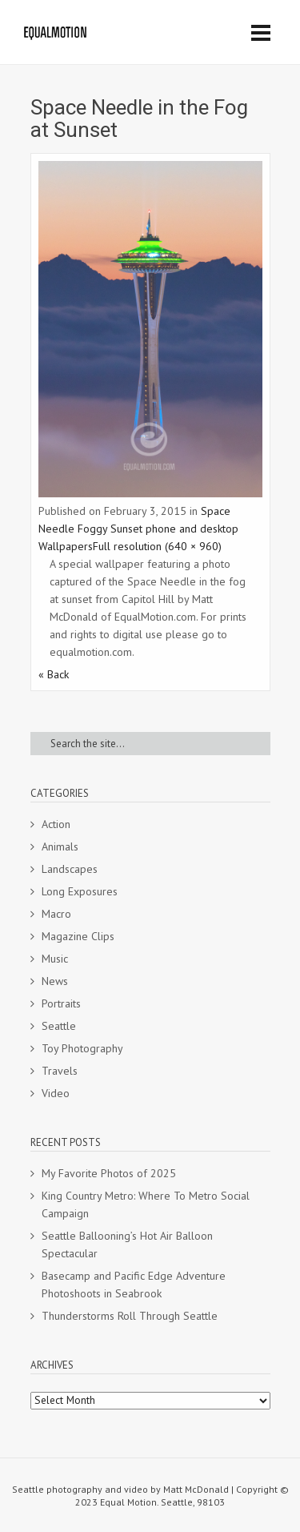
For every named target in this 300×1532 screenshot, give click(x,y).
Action (56, 824)
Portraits (61, 1003)
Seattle (59, 1026)
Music (55, 958)
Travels (60, 1071)
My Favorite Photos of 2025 (109, 1173)
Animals (60, 846)
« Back (53, 674)
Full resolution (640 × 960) (157, 546)
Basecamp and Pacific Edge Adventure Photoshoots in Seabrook (134, 1285)
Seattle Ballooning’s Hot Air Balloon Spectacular (127, 1244)
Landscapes (70, 869)
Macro (56, 914)
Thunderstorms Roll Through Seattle (130, 1316)
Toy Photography (82, 1048)
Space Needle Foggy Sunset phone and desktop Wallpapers (138, 528)
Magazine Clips (78, 936)
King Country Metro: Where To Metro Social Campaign (146, 1204)
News (55, 981)
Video (56, 1093)
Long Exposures (80, 891)
